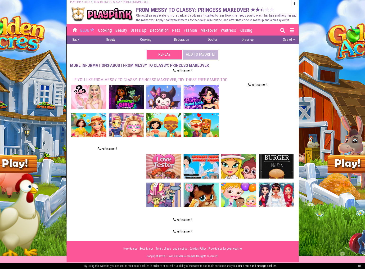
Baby (75, 39)
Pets (176, 30)
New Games (130, 248)
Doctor (212, 39)
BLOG (87, 30)
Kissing (246, 30)
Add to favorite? (201, 54)
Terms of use (163, 248)
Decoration (159, 30)
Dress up (138, 30)
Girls (87, 2)
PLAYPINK (75, 2)
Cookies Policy (197, 248)
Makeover (209, 30)
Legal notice (180, 248)
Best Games (146, 248)
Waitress (228, 30)
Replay (164, 54)
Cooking (105, 30)
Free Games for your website (225, 248)
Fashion (190, 30)
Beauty (121, 30)
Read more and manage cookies (257, 266)
